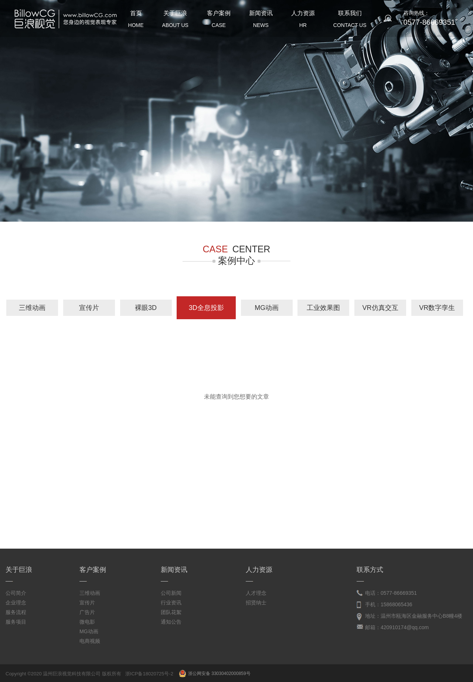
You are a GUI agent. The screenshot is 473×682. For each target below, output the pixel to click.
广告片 (87, 612)
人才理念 (256, 593)
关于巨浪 (175, 20)
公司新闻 (171, 593)
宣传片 (89, 307)
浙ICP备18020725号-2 (149, 673)
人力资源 (303, 20)
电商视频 (89, 641)
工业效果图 (323, 307)
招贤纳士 (256, 603)
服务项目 (16, 622)
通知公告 (171, 622)
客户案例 (219, 20)
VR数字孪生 (437, 307)
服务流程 (16, 612)
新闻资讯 (261, 20)
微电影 (87, 622)
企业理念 (16, 603)
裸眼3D (146, 307)
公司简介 (16, 593)
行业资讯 (171, 603)
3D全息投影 (206, 307)
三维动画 (32, 307)
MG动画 (267, 307)
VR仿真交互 (380, 307)
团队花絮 (171, 612)
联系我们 (350, 20)
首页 (136, 20)
